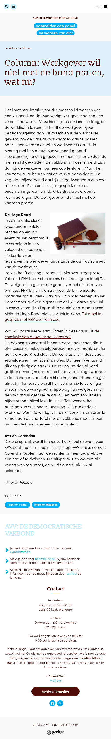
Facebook (52, 703)
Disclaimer (70, 725)
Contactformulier (55, 691)
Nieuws (27, 48)
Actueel (13, 48)
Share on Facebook (45, 504)
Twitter (60, 703)
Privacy (57, 725)
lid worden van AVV (56, 32)
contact (71, 573)
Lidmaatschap (20, 552)
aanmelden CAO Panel (55, 25)
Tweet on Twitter (17, 504)
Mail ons (55, 681)
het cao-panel (45, 559)
